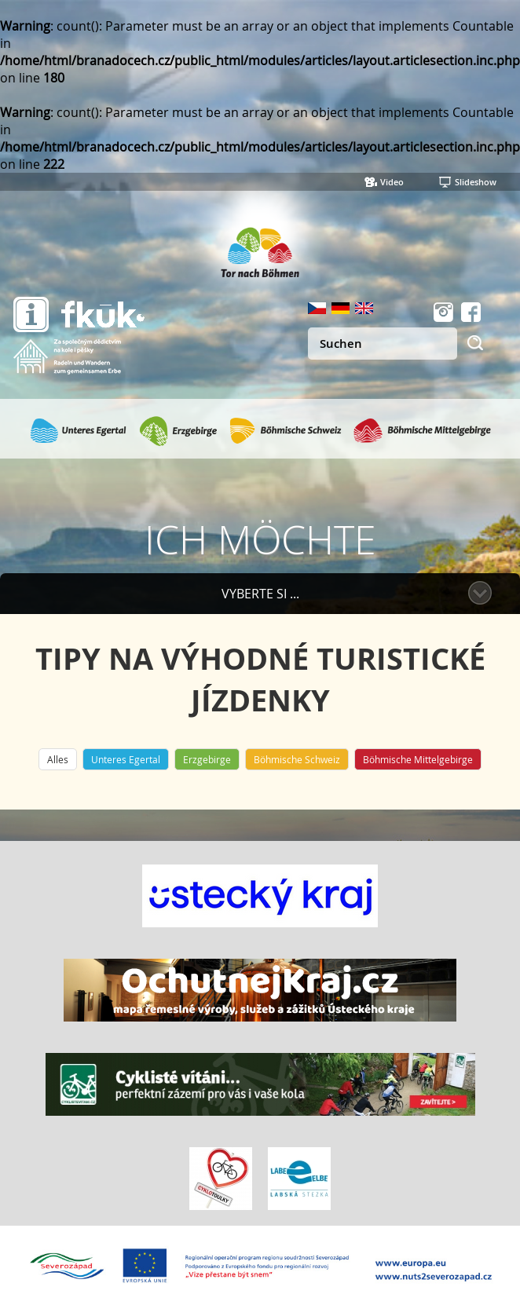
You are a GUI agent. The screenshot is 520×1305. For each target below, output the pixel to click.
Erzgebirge (207, 759)
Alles (57, 759)
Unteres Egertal (125, 759)
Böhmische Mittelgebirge (418, 759)
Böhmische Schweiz (297, 759)
